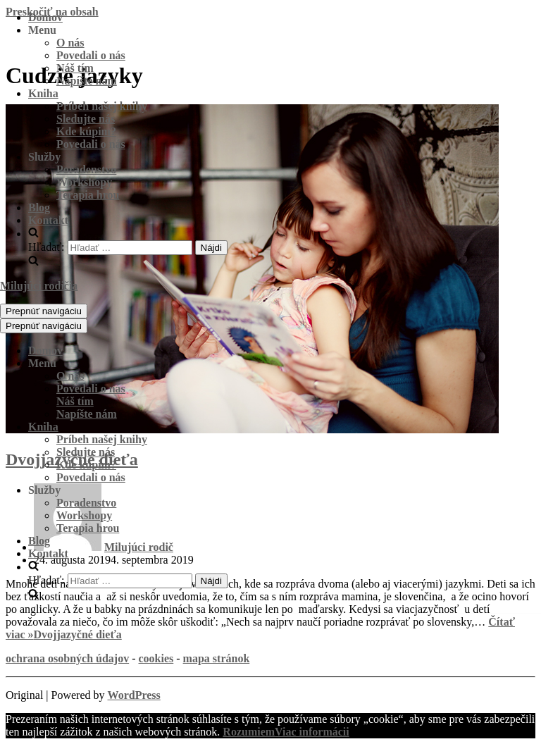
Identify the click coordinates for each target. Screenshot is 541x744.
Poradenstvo (86, 169)
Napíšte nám (86, 81)
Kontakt (48, 220)
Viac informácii (312, 732)
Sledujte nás (85, 119)
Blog (39, 207)
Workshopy (84, 182)
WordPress (134, 695)
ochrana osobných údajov (67, 658)
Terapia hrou (87, 195)
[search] (284, 247)
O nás (70, 43)
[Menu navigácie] (43, 311)
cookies (155, 658)
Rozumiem (249, 732)
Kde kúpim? (86, 131)
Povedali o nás (90, 55)
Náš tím (75, 68)
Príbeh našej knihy (101, 106)
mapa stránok (216, 658)
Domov (45, 17)
